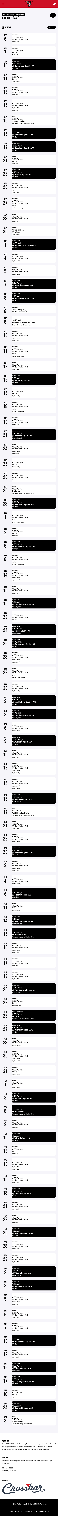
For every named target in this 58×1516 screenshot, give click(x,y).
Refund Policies (14, 1511)
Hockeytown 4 (17, 924)
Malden (14, 646)
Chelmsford (16, 855)
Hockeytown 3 (17, 438)
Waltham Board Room (19, 312)
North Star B (16, 802)
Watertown (16, 232)
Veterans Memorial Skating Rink (23, 124)
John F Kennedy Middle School (22, 1424)
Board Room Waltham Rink (21, 325)
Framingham (16, 607)
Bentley (14, 52)
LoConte (15, 68)
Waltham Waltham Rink (20, 39)
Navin (14, 1196)
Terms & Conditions (42, 1511)
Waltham (15, 137)
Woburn (15, 744)
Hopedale (15, 897)
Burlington (15, 549)
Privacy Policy (27, 1511)
